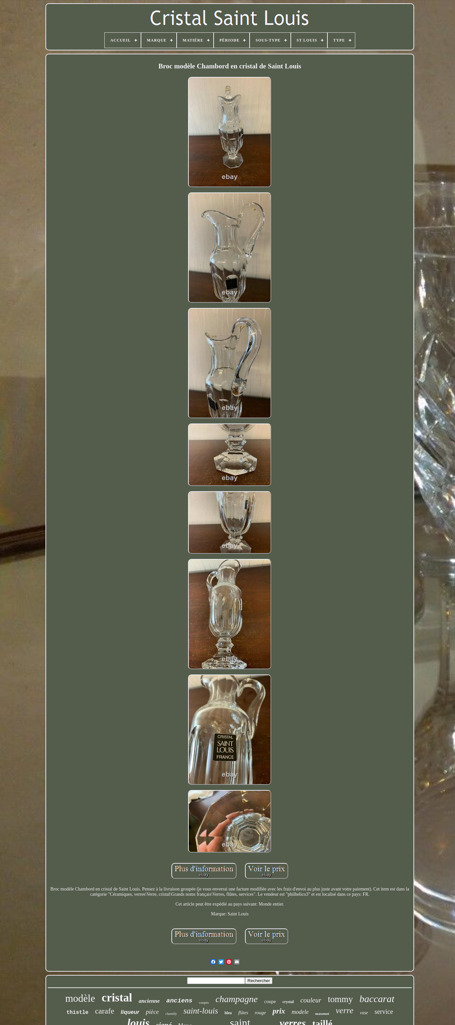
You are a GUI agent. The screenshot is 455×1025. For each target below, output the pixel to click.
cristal (117, 997)
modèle (80, 998)
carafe (104, 1011)
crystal (288, 1001)
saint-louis (201, 1010)
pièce (152, 1011)
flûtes (243, 1012)
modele (300, 1012)
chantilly (171, 1014)
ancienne (149, 1001)
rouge (260, 1012)
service (384, 1011)
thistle (77, 1013)
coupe (270, 1001)
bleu (228, 1013)
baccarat (376, 998)
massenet (322, 1014)
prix (278, 1011)
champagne (237, 999)
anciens (179, 1000)
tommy (340, 999)
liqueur (130, 1012)
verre (344, 1010)
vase (364, 1012)
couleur (310, 1000)
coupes (204, 1002)
